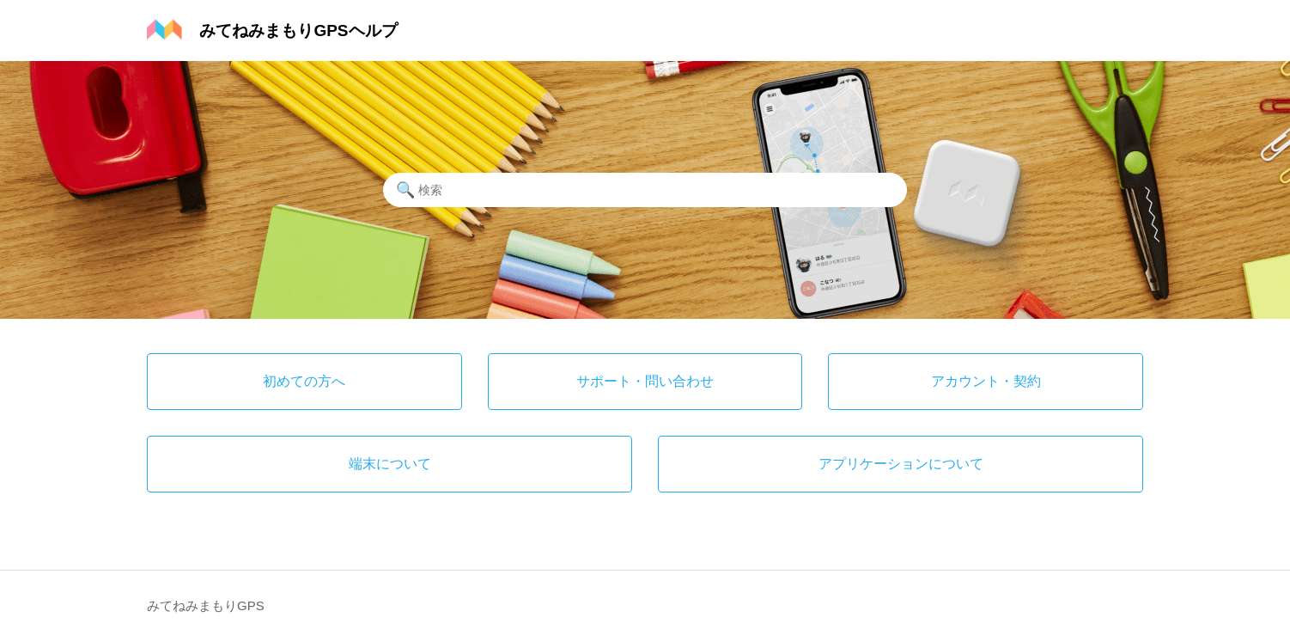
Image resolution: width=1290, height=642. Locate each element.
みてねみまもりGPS (206, 605)
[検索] (645, 190)
